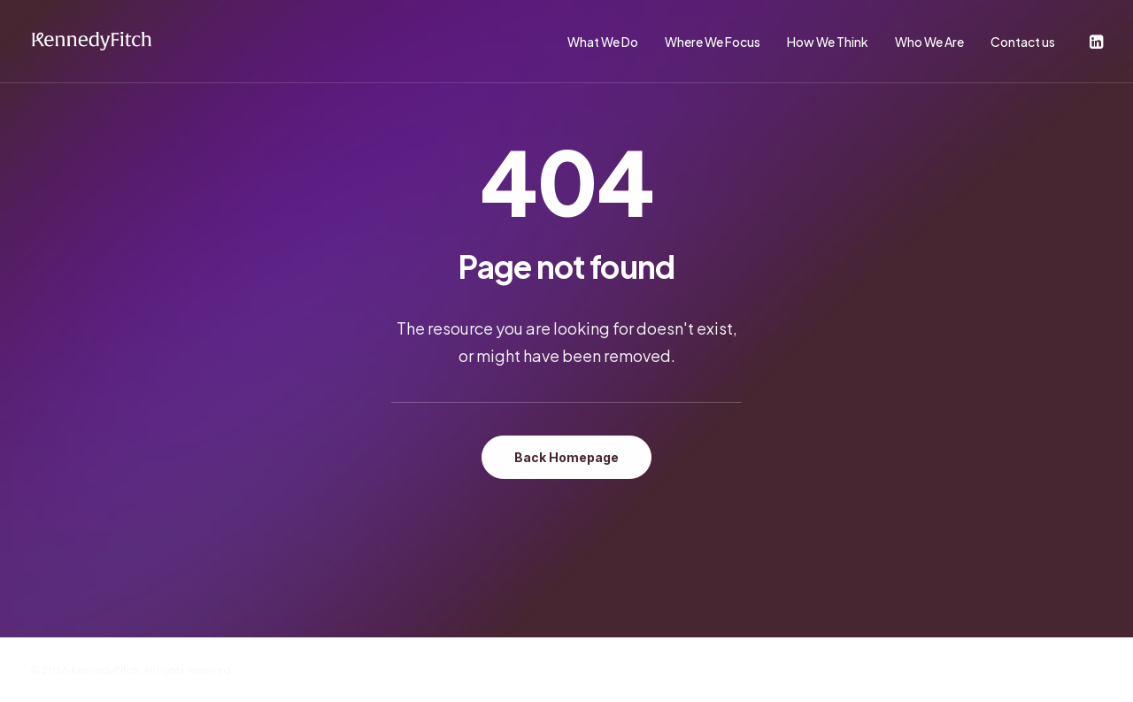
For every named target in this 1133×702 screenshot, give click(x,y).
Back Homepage (566, 457)
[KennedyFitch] (91, 41)
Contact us (1022, 42)
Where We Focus (712, 42)
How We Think (827, 42)
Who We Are (929, 42)
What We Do (602, 42)
